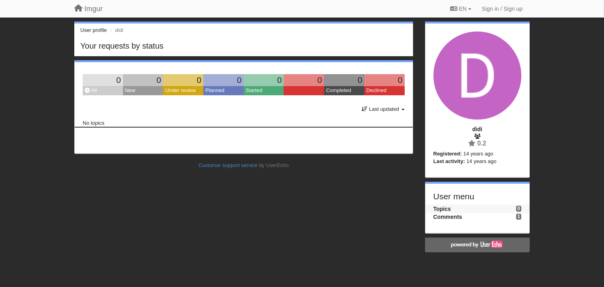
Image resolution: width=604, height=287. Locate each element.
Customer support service (228, 165)
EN (460, 9)
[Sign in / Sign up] (502, 9)
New (130, 90)
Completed (338, 90)
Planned (215, 90)
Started (254, 90)
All (91, 90)
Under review (180, 90)
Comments (447, 217)
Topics (442, 209)
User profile (93, 30)
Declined (376, 90)
